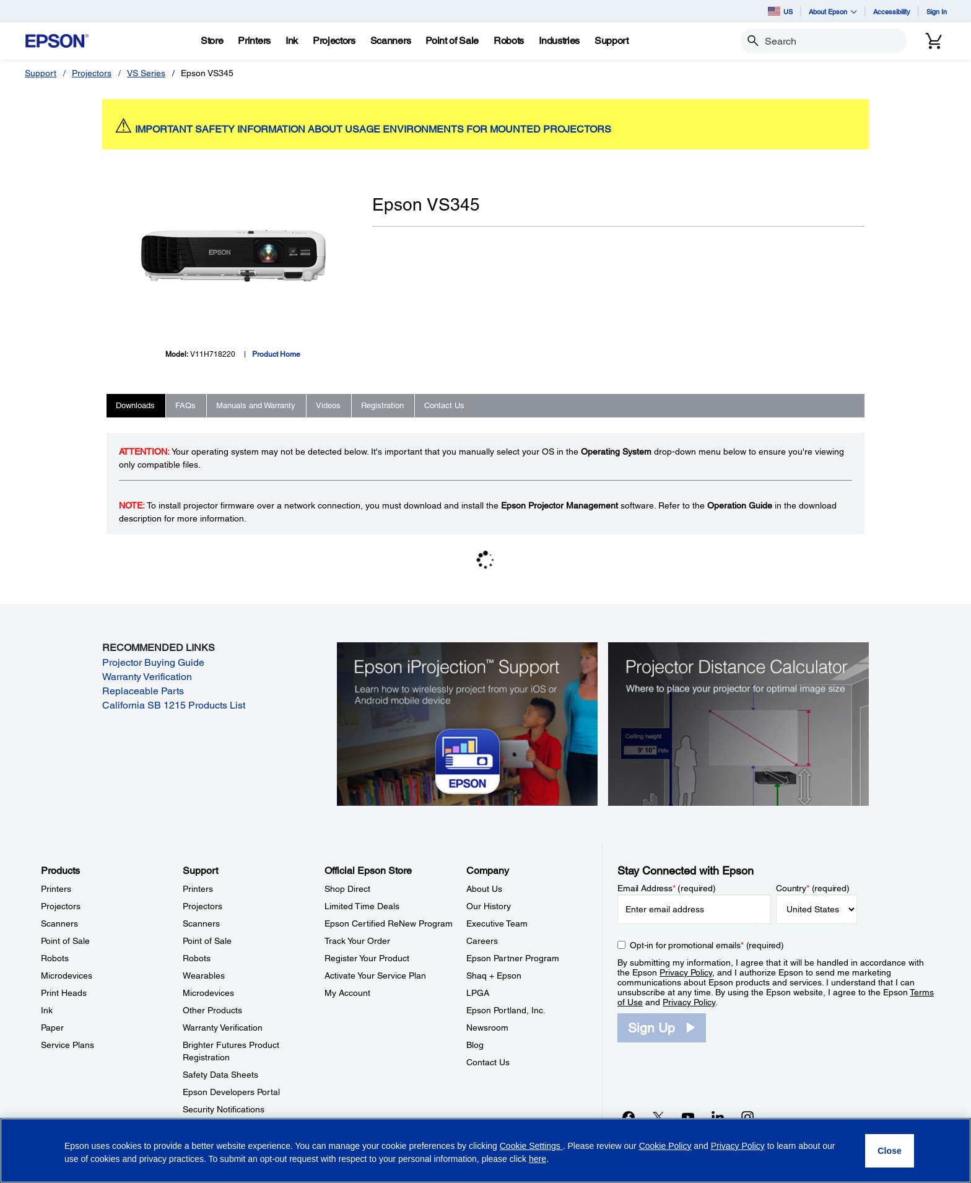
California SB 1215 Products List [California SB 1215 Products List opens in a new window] (173, 705)
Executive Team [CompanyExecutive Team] (497, 923)
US (780, 11)
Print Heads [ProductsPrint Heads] (64, 993)
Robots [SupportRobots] (197, 958)
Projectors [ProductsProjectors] (61, 906)
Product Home (276, 354)
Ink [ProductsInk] (47, 1010)
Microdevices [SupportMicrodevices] (208, 993)
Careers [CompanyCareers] (482, 941)
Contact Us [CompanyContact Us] (488, 1062)
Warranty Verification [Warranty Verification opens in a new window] (147, 677)
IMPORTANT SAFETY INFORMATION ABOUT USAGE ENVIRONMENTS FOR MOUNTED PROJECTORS (373, 129)
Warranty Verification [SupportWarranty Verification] (223, 1027)
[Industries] (559, 40)
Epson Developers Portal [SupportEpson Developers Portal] (231, 1092)
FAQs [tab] (185, 405)
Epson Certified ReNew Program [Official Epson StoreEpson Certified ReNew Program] (388, 923)
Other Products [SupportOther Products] (212, 1010)
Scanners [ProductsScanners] (59, 923)
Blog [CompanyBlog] (475, 1045)
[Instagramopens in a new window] (747, 1117)
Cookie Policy (665, 1146)
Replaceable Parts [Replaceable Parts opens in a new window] (143, 691)
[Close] (889, 1151)
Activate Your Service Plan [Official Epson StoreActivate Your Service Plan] (375, 975)
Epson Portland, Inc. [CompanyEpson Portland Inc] (506, 1010)
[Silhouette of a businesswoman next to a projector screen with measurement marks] (738, 723)
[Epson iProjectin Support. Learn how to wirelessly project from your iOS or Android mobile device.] (467, 723)
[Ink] (292, 40)
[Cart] (933, 40)
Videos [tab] (328, 405)
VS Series (146, 73)
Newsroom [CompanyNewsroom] (487, 1027)
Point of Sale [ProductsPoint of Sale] (65, 941)
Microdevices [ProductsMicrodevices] (66, 975)
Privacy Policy (686, 972)
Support (40, 73)
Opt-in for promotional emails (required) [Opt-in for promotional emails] (707, 945)
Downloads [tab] (135, 405)
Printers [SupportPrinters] (198, 889)
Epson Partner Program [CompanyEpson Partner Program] (512, 958)
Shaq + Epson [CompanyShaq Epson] (493, 975)
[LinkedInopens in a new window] (718, 1117)
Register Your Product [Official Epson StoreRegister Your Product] (366, 958)
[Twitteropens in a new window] (658, 1117)
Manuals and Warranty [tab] (255, 405)
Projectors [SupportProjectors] (202, 906)
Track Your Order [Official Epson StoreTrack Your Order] (357, 941)
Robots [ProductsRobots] (55, 958)
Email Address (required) (666, 888)
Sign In (936, 11)
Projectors (91, 73)
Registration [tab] (382, 405)
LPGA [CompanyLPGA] (477, 993)
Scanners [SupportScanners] (201, 923)
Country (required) (813, 888)
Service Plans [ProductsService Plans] (67, 1045)
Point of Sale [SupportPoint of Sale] (207, 941)
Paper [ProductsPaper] (52, 1027)
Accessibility (891, 11)
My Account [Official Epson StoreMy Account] (347, 993)
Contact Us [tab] (444, 405)
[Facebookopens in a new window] (628, 1117)
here (537, 1159)
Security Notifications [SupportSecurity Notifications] (223, 1109)
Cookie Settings (531, 1146)
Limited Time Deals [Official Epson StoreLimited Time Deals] (361, 906)
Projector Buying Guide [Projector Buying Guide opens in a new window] (153, 662)
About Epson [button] (833, 11)
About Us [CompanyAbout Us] (484, 889)
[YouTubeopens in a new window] (688, 1117)
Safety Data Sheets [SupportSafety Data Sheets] (220, 1075)
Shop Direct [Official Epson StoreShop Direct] (347, 889)
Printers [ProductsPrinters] (56, 889)
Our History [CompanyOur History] (488, 906)
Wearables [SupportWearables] (204, 975)
